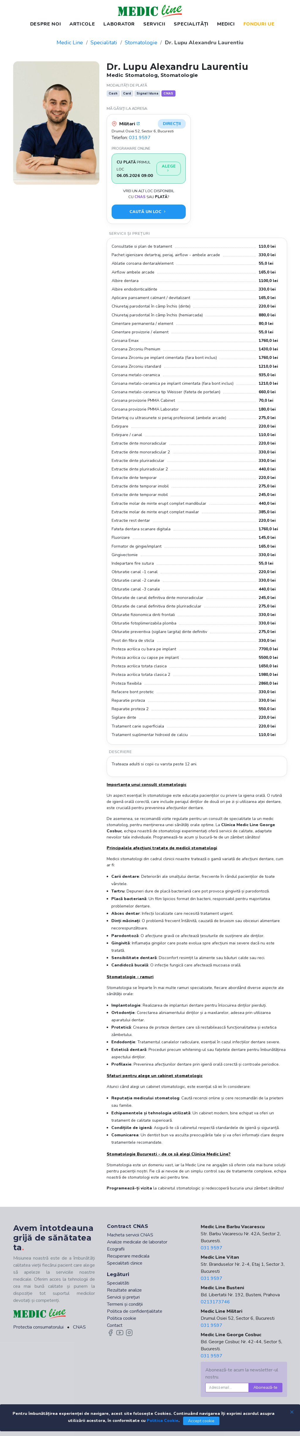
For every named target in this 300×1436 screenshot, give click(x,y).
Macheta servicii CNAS (130, 1235)
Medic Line (70, 42)
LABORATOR (119, 24)
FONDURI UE (259, 24)
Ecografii (116, 1249)
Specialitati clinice (124, 1263)
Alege (169, 168)
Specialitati (104, 42)
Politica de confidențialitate (134, 1311)
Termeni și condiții (125, 1304)
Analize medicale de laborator (137, 1242)
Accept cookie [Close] (201, 1421)
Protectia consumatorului (38, 1327)
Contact (114, 1325)
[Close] (292, 1412)
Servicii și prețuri (123, 1297)
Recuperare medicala (128, 1256)
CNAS (79, 1327)
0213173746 (215, 1302)
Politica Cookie (162, 1420)
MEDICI (226, 24)
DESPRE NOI (45, 24)
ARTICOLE (82, 24)
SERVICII (154, 24)
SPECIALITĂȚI (191, 24)
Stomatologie (141, 42)
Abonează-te (265, 1387)
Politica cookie (121, 1318)
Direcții (172, 123)
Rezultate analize (124, 1290)
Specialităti (118, 1283)
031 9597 (140, 137)
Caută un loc (148, 212)
